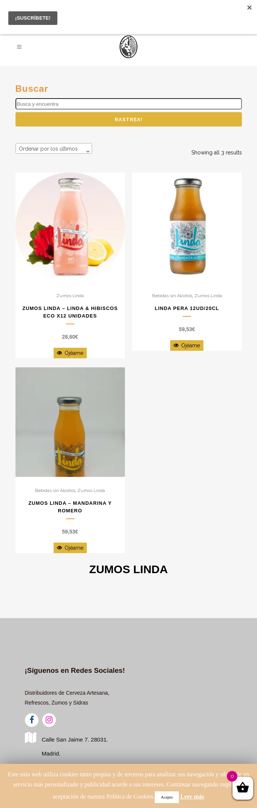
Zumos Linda (70, 295)
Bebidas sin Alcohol (172, 295)
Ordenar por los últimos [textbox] (48, 149)
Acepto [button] (167, 797)
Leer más (192, 796)
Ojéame (70, 353)
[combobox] (53, 148)
